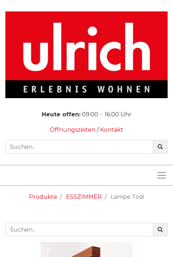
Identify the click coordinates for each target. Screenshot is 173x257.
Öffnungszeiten (73, 129)
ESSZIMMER (84, 196)
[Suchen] (160, 146)
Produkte (43, 196)
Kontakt (111, 129)
